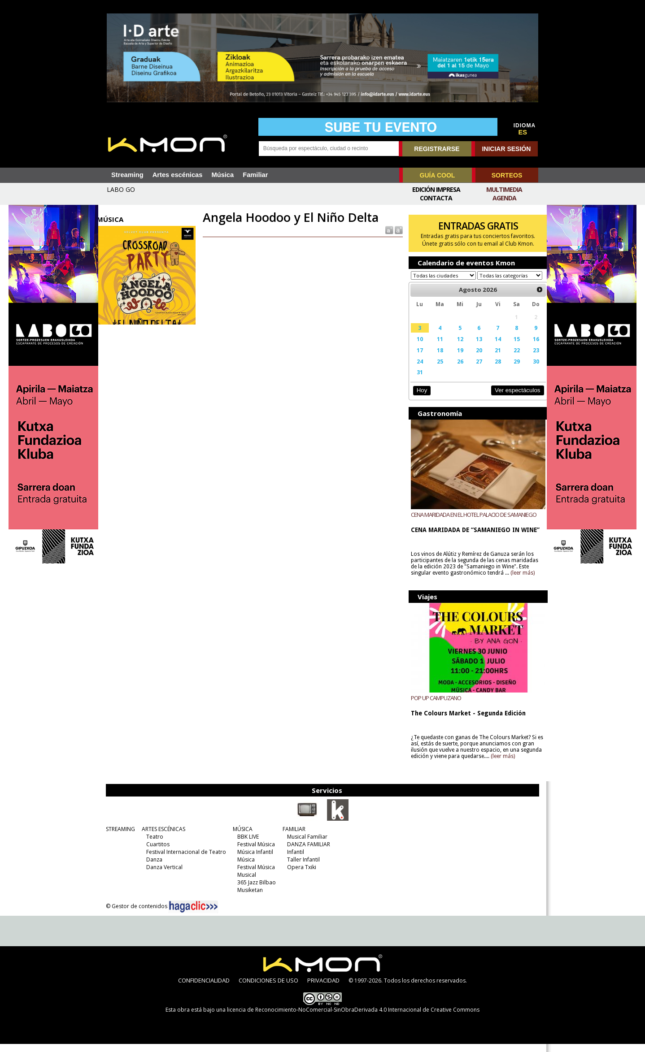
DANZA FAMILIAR (307, 852)
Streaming (127, 174)
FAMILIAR (292, 837)
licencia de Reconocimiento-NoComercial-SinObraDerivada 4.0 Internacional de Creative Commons (353, 1018)
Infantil (294, 860)
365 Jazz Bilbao (255, 890)
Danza (153, 867)
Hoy (419, 398)
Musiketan (248, 898)
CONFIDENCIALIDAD (204, 988)
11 (436, 347)
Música (222, 174)
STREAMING (119, 837)
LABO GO (121, 189)
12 (456, 347)
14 (492, 347)
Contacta (436, 198)
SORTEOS (507, 175)
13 (474, 347)
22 (510, 358)
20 (474, 358)
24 (417, 369)
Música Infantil (254, 860)
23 (529, 358)
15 (510, 347)
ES (523, 132)
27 (474, 369)
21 (492, 358)
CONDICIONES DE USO (268, 988)
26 (456, 369)
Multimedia (504, 189)
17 (417, 358)
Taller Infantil (302, 867)
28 (492, 369)
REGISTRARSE (436, 148)
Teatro (153, 845)
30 (529, 369)
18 (436, 358)
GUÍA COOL (437, 175)
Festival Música (255, 852)
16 (529, 347)
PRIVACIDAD (323, 988)
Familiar (255, 174)
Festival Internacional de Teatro (185, 860)
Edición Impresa (436, 189)
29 (510, 369)
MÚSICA (241, 837)
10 (417, 347)
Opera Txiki (300, 875)
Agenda (504, 198)
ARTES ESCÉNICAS (162, 837)
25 (436, 369)
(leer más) (520, 581)
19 (456, 358)
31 (417, 380)
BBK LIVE (246, 845)
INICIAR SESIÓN (506, 148)
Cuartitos (156, 852)
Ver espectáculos (510, 398)
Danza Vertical (163, 875)
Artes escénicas (178, 174)
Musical (245, 883)
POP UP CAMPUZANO (433, 706)
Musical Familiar (306, 845)
